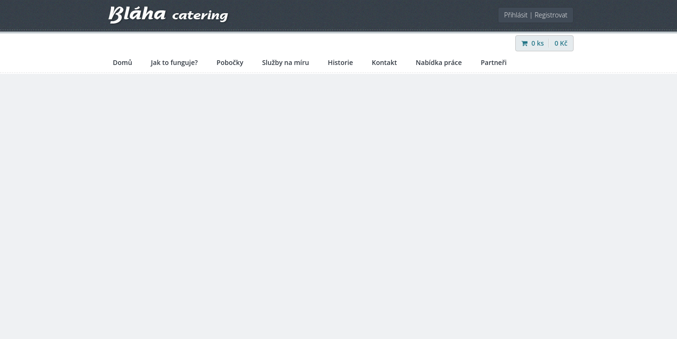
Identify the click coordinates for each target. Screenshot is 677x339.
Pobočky (230, 62)
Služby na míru (285, 62)
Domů (122, 62)
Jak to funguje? (174, 62)
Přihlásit (515, 14)
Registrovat (551, 14)
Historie (340, 62)
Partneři (493, 62)
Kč (560, 43)
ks (533, 43)
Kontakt (384, 62)
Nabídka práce (439, 62)
